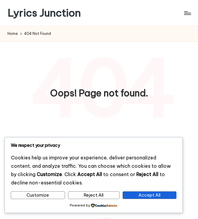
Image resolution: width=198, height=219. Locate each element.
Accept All (149, 195)
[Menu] (187, 13)
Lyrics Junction (44, 12)
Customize (38, 195)
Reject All (93, 195)
